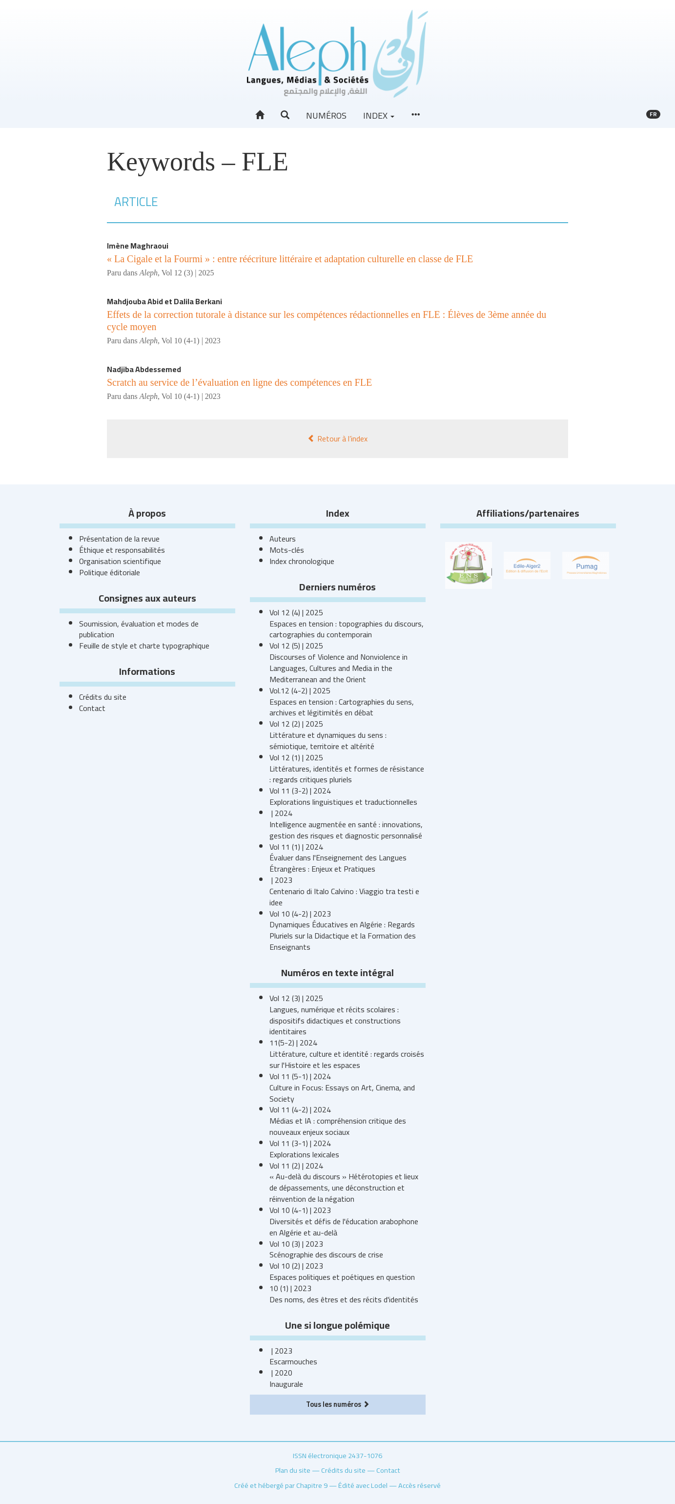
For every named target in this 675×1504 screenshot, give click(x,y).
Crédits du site (102, 696)
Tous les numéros (337, 1404)
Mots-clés (286, 550)
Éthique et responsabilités (122, 550)
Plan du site (292, 1470)
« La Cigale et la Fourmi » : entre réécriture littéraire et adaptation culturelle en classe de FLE (290, 258)
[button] (285, 115)
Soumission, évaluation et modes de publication (139, 629)
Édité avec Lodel (363, 1485)
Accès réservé (419, 1485)
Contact (92, 708)
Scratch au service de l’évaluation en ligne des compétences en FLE (239, 382)
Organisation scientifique (120, 561)
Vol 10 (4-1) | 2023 (191, 340)
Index (378, 115)
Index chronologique (301, 561)
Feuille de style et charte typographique (144, 645)
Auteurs (282, 538)
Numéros (326, 115)
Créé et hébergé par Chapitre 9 (280, 1485)
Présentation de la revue (119, 538)
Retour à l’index (337, 438)
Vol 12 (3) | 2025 (188, 273)
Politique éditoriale (109, 572)
